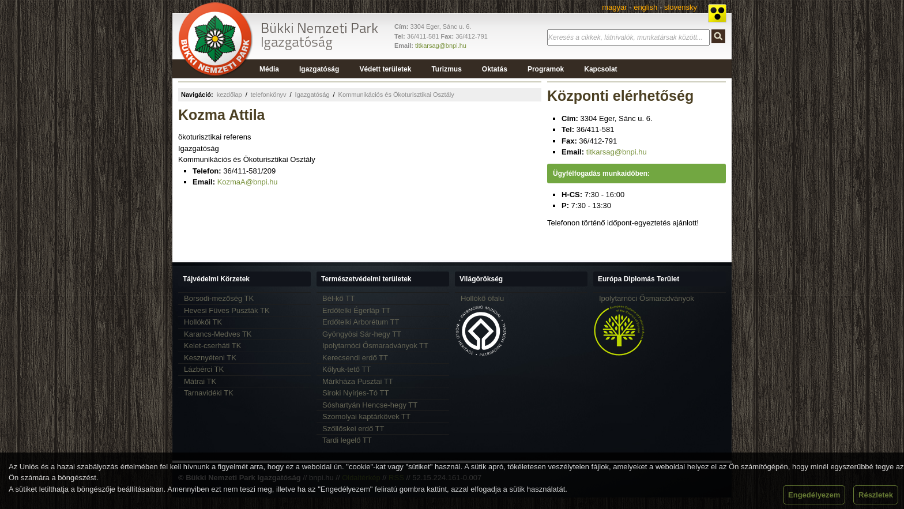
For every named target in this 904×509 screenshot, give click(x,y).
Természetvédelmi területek (366, 279)
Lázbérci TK (204, 369)
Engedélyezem (814, 495)
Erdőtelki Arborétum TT (360, 322)
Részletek (875, 495)
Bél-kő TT (338, 298)
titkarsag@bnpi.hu (440, 45)
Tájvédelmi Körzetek (216, 279)
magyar (614, 7)
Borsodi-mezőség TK (219, 298)
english (645, 7)
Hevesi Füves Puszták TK (227, 310)
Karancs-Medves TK (218, 334)
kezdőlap (229, 94)
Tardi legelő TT (347, 440)
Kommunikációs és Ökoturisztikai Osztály (396, 94)
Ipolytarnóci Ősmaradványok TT (375, 345)
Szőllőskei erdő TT (353, 428)
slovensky (680, 7)
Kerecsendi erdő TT (355, 357)
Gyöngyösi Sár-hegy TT (361, 334)
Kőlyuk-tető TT (346, 369)
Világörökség (481, 279)
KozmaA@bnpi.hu (247, 182)
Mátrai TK (200, 381)
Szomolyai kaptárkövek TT (366, 416)
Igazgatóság (312, 94)
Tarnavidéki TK (208, 393)
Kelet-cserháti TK (212, 345)
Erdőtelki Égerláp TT (356, 310)
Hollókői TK (203, 322)
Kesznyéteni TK (210, 357)
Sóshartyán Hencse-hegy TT (369, 405)
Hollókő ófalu (482, 298)
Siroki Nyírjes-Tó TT (355, 393)
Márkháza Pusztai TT (357, 381)
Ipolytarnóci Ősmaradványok (646, 298)
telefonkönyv (269, 94)
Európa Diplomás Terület (638, 279)
